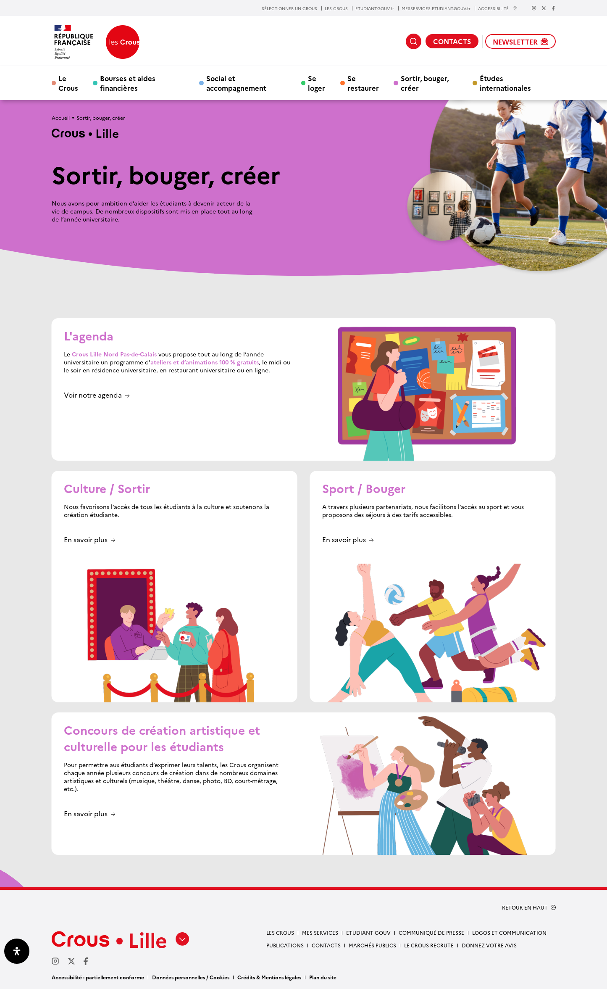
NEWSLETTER (520, 41)
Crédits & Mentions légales (269, 977)
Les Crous (280, 932)
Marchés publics (372, 945)
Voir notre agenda (93, 395)
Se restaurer (363, 82)
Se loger (316, 82)
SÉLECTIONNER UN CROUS (289, 8)
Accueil (61, 117)
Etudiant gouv (368, 932)
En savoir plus (86, 540)
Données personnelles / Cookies (190, 977)
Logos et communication (509, 932)
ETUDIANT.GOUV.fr (374, 8)
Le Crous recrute (429, 945)
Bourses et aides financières (127, 82)
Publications (285, 945)
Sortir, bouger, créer (425, 82)
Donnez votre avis (489, 945)
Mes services (320, 932)
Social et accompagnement (236, 82)
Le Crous (68, 82)
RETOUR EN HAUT (525, 907)
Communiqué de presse (431, 932)
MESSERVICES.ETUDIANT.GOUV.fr (436, 8)
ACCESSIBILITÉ (498, 8)
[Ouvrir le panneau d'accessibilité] (16, 951)
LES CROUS (336, 8)
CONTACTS (452, 41)
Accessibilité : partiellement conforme (98, 977)
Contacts (326, 945)
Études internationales (505, 82)
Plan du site (322, 977)
